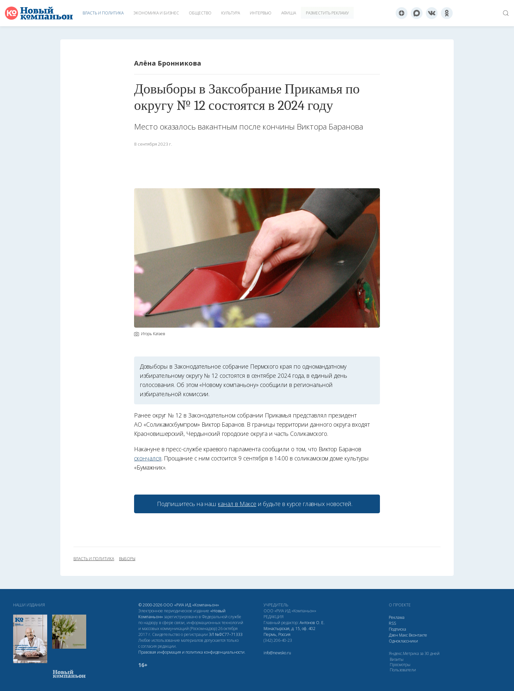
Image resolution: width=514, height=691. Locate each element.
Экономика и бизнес (156, 13)
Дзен (393, 635)
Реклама (397, 617)
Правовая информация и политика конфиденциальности (191, 652)
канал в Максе (237, 504)
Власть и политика (103, 13)
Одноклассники (403, 641)
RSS (392, 623)
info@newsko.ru (277, 653)
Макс (403, 635)
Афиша (288, 13)
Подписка (397, 629)
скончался (148, 458)
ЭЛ (226, 634)
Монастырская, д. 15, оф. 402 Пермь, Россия (289, 631)
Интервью (260, 13)
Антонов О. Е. (312, 622)
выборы (127, 558)
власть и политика (93, 558)
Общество (200, 13)
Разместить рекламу (327, 13)
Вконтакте (418, 635)
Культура (230, 13)
